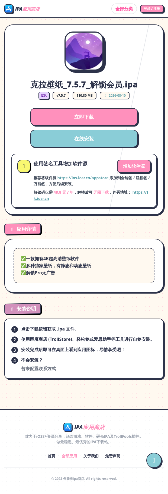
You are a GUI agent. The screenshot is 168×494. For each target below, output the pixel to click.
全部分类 (124, 9)
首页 (51, 455)
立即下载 (84, 117)
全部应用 (69, 455)
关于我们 (91, 455)
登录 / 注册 (152, 8)
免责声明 (112, 455)
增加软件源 (134, 166)
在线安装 (84, 138)
